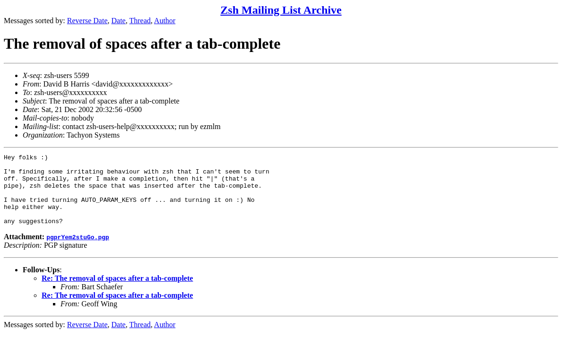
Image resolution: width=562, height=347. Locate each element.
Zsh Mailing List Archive (280, 10)
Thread (139, 21)
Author (164, 21)
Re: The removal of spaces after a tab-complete (117, 292)
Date (119, 21)
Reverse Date (87, 21)
